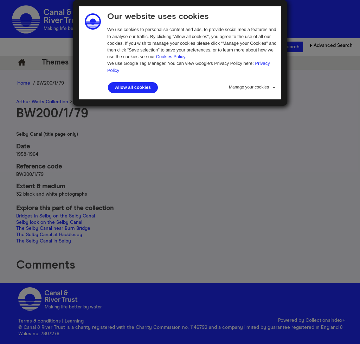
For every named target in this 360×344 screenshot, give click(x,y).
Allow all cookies (133, 87)
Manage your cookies (249, 87)
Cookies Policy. (171, 56)
